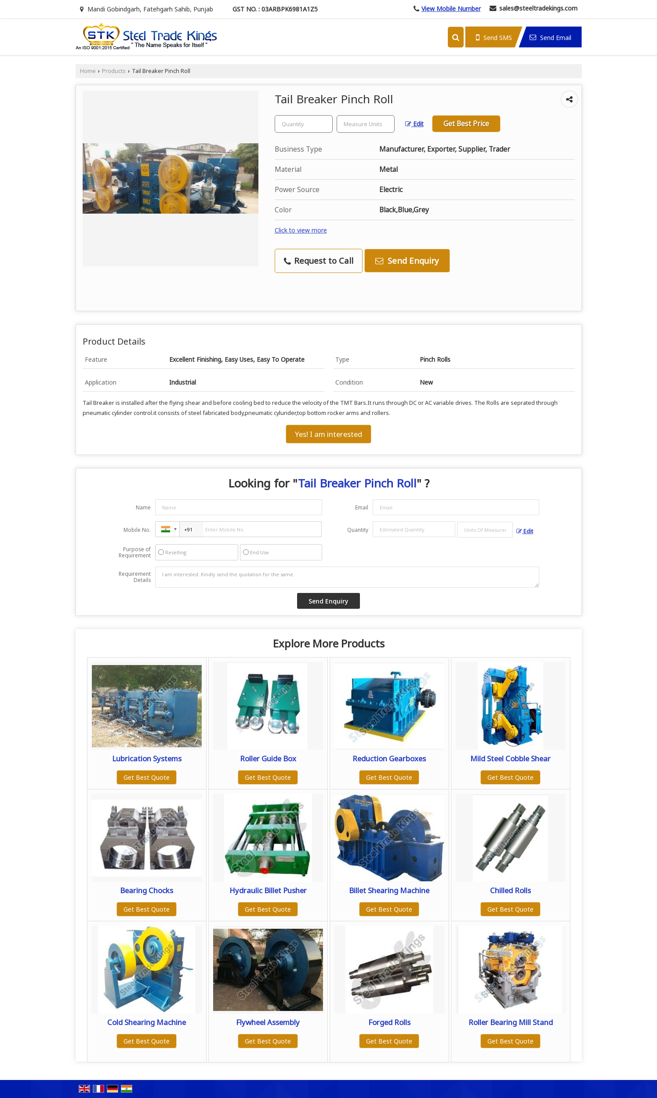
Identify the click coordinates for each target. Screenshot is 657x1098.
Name (143, 507)
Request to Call (318, 260)
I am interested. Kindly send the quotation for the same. (347, 577)
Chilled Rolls (510, 890)
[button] (451, 8)
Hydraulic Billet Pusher (268, 890)
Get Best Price (466, 123)
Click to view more (301, 230)
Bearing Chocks (146, 890)
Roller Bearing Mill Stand (510, 1022)
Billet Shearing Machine (389, 890)
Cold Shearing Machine (146, 1022)
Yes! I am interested (328, 434)
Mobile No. (137, 530)
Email (361, 507)
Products (114, 71)
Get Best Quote (146, 777)
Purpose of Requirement (135, 552)
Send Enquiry (407, 260)
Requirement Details (135, 577)
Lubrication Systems (146, 758)
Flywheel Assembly (268, 1022)
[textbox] (366, 124)
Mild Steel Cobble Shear (510, 758)
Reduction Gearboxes (389, 758)
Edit (414, 124)
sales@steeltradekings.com (538, 8)
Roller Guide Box (268, 758)
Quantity (357, 530)
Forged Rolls (389, 1022)
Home (88, 71)
